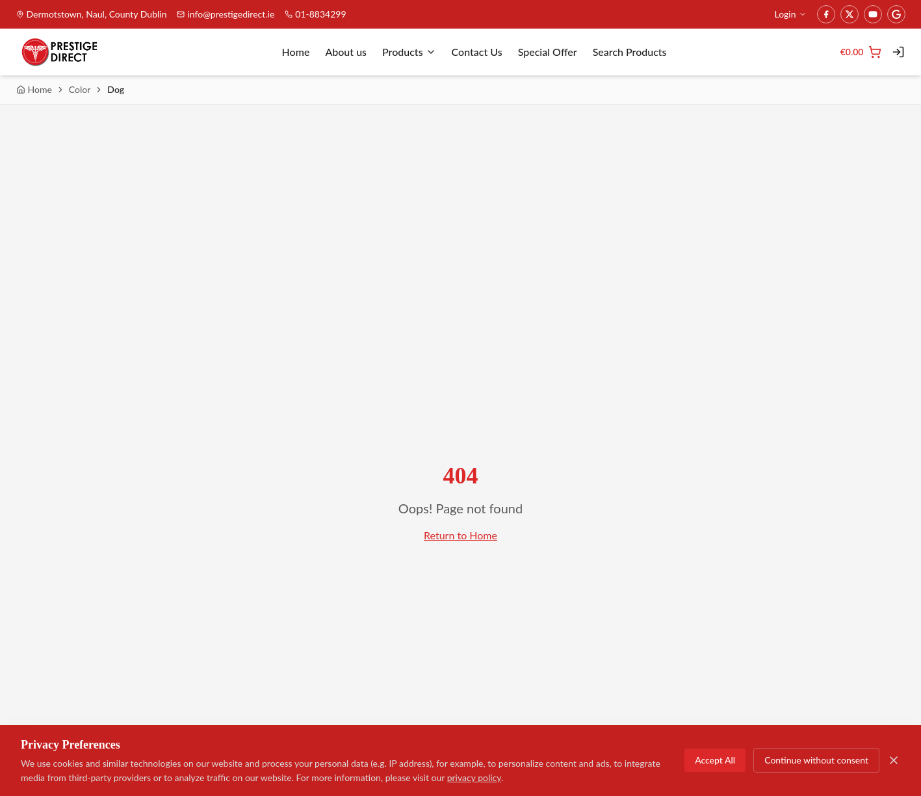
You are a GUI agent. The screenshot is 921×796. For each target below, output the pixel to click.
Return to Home (460, 535)
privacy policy (474, 778)
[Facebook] (826, 14)
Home (296, 51)
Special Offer (547, 51)
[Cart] (861, 51)
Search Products (630, 51)
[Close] (893, 760)
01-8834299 (315, 13)
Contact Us (477, 51)
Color (80, 89)
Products (409, 51)
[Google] (896, 14)
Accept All (715, 760)
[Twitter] (849, 14)
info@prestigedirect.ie (225, 13)
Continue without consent (816, 760)
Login (790, 13)
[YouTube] (873, 14)
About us (346, 51)
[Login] (898, 51)
